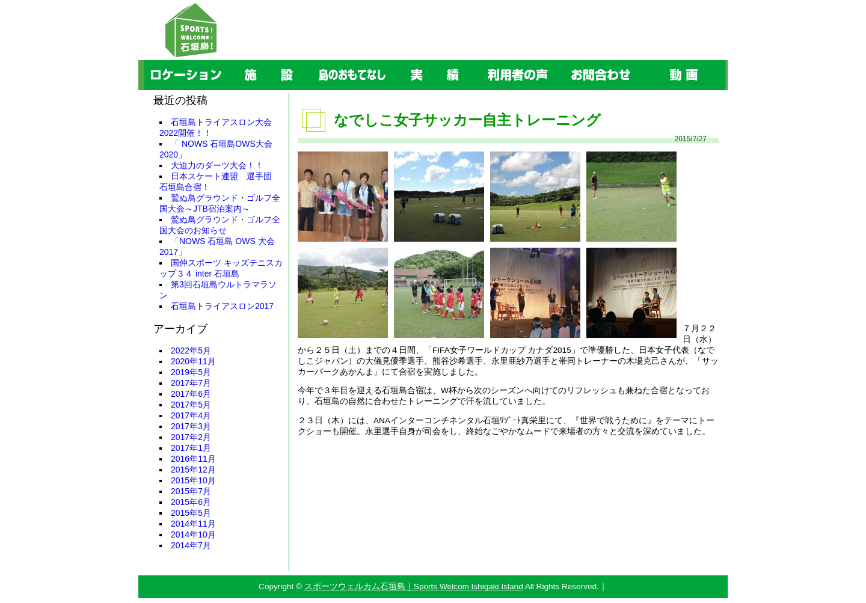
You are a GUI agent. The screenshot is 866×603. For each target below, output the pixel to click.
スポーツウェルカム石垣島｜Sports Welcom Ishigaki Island (413, 586)
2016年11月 (193, 459)
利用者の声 (477, 60)
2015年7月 (191, 491)
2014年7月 (191, 545)
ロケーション (146, 60)
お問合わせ (560, 60)
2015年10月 (193, 480)
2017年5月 (191, 404)
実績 (394, 60)
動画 (642, 60)
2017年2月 (191, 437)
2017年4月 (191, 415)
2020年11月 (193, 361)
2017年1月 (191, 448)
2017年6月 (191, 394)
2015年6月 (191, 502)
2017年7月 (191, 383)
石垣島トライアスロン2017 (222, 306)
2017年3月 (191, 426)
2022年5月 (191, 350)
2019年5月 (191, 372)
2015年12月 (193, 469)
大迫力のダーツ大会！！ (217, 165)
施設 (228, 60)
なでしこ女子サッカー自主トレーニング (467, 120)
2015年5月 (191, 513)
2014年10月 (193, 534)
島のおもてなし (312, 60)
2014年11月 (193, 523)
